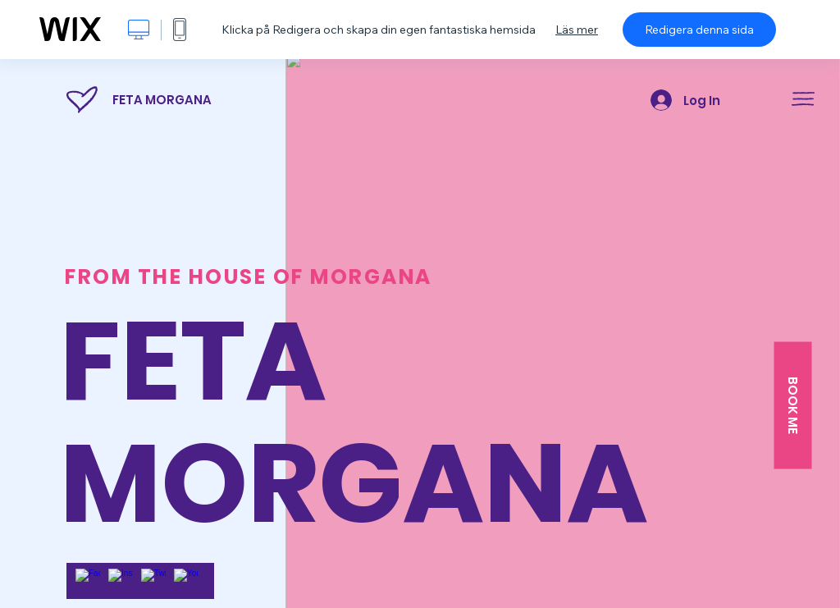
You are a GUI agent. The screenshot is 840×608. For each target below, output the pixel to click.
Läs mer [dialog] (576, 29)
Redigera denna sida (699, 29)
